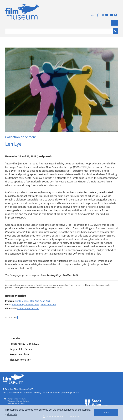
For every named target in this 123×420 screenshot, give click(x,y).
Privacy (37, 392)
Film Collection (48, 304)
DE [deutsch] (92, 15)
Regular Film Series (21, 349)
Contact (75, 392)
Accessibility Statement (20, 392)
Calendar (15, 338)
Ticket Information (20, 359)
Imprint (66, 392)
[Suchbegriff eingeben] (59, 31)
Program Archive (19, 354)
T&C (5, 392)
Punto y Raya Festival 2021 (25, 304)
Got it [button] (106, 412)
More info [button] (12, 414)
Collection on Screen (28, 308)
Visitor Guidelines (52, 392)
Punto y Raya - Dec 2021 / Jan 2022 (32, 301)
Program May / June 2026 (24, 343)
